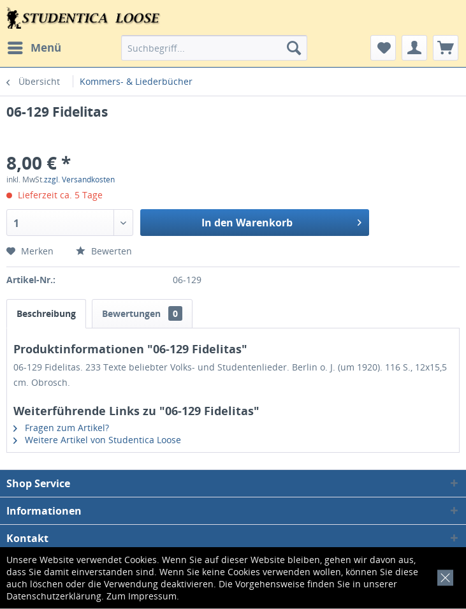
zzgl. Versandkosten (79, 179)
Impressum (152, 596)
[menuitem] (34, 48)
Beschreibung (46, 313)
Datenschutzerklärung (53, 596)
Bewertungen (142, 313)
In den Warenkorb (281, 221)
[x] (442, 576)
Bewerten (104, 251)
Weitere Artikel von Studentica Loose (97, 440)
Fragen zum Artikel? (61, 428)
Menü (34, 46)
